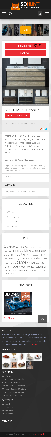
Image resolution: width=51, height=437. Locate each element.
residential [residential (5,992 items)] (40, 266)
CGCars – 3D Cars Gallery (12, 396)
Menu (47, 13)
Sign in (40, 13)
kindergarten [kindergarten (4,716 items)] (39, 263)
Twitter (46, 129)
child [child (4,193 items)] (10, 255)
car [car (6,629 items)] (44, 250)
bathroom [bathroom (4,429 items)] (38, 247)
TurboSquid (25, 123)
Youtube (26, 427)
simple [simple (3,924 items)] (32, 270)
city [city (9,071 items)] (21, 254)
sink (26, 168)
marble (41, 166)
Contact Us (32, 344)
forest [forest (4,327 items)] (6, 263)
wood (21, 170)
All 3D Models (29, 160)
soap (31, 168)
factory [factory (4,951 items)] (23, 258)
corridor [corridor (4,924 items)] (27, 255)
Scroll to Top (42, 319)
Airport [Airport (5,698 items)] (12, 247)
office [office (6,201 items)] (31, 266)
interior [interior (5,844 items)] (30, 262)
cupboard (24, 166)
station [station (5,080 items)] (38, 270)
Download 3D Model (17, 116)
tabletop (42, 168)
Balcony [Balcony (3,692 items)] (31, 247)
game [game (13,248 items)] (21, 262)
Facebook (35, 129)
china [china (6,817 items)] (15, 254)
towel (7, 170)
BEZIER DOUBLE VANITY (22, 110)
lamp (36, 166)
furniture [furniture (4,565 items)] (12, 263)
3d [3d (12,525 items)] (6, 246)
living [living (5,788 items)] (6, 266)
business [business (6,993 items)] (36, 250)
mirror (7, 168)
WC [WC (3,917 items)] (12, 274)
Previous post (25, 46)
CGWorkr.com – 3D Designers (14, 386)
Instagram (21, 427)
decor (31, 166)
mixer (12, 168)
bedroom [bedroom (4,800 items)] (8, 251)
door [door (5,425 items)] (6, 258)
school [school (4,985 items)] (26, 270)
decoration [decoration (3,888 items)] (35, 255)
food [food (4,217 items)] (45, 259)
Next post (25, 53)
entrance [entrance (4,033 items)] (12, 259)
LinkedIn (32, 427)
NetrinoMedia (40, 434)
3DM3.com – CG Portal (11, 382)
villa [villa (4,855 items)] (9, 274)
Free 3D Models (12, 226)
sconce (21, 168)
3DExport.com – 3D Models (13, 379)
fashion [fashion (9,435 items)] (38, 258)
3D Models (19, 160)
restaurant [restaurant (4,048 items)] (7, 270)
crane (17, 166)
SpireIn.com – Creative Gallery (13, 392)
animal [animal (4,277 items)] (18, 247)
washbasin (14, 170)
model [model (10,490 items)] (14, 266)
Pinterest (10, 427)
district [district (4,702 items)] (42, 255)
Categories (4, 13)
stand (35, 168)
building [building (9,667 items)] (25, 250)
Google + (37, 427)
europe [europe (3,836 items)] (18, 259)
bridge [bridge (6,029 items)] (16, 250)
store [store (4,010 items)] (43, 270)
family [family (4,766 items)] (29, 259)
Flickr (43, 427)
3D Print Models (12, 217)
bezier (12, 166)
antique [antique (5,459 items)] (25, 247)
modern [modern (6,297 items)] (23, 266)
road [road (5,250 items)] (14, 270)
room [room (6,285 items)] (20, 270)
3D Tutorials (6, 376)
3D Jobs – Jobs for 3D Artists (14, 389)
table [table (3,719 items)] (5, 274)
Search (10, 14)
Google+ (40, 129)
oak (16, 168)
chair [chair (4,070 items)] (6, 255)
